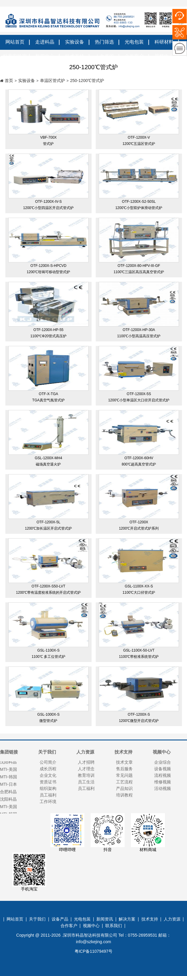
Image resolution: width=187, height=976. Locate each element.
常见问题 (124, 775)
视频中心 (91, 925)
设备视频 (162, 768)
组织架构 (48, 788)
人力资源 (172, 919)
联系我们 (113, 925)
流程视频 (162, 775)
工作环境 (48, 801)
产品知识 (124, 788)
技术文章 (124, 762)
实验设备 (74, 41)
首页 (9, 80)
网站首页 (14, 41)
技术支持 (149, 919)
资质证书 (48, 781)
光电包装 (134, 41)
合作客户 (69, 925)
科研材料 (164, 41)
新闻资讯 (104, 919)
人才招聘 (86, 762)
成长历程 (48, 768)
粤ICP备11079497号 (94, 951)
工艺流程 (124, 781)
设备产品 (60, 919)
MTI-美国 (8, 807)
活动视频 (162, 788)
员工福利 (48, 795)
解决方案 (127, 919)
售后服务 (124, 768)
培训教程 (124, 795)
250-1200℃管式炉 (87, 80)
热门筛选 (104, 41)
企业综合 (162, 762)
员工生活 (86, 781)
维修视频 (162, 781)
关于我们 (37, 919)
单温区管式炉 (52, 80)
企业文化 (48, 775)
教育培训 (86, 775)
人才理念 (86, 768)
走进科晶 (44, 41)
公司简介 (48, 762)
